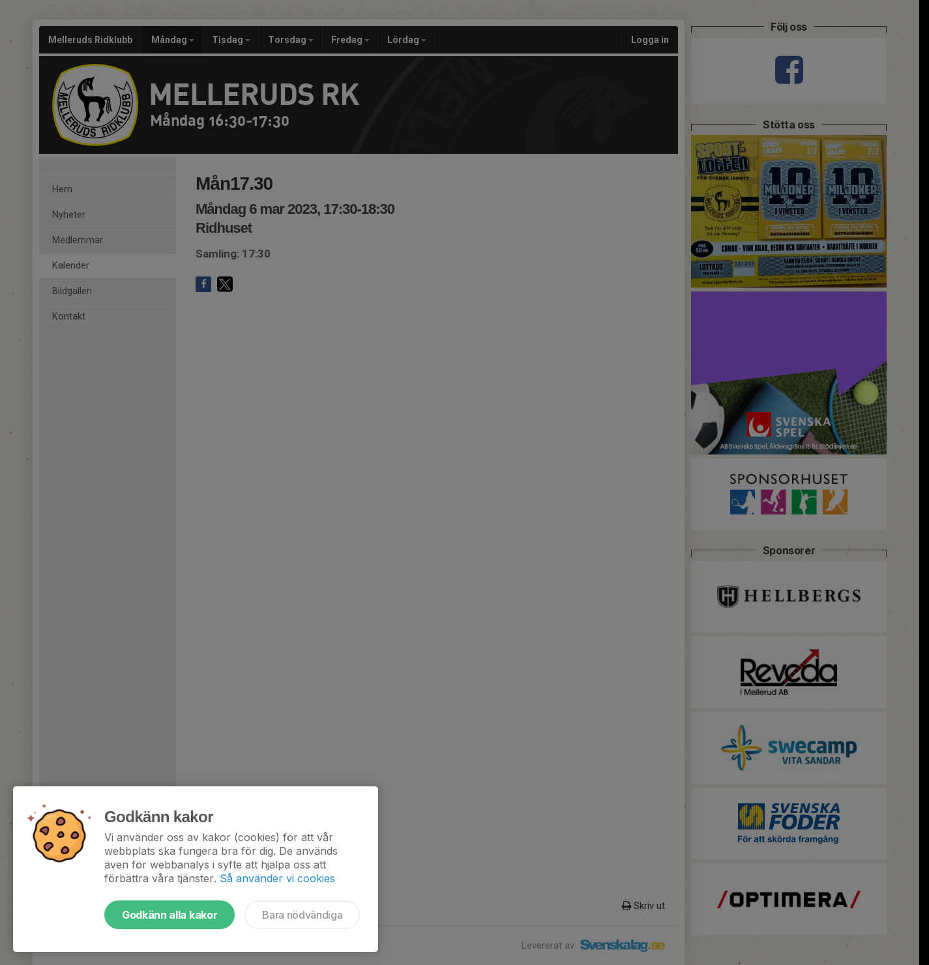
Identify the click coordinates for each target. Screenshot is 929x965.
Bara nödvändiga (302, 914)
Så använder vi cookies (277, 878)
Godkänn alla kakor (169, 914)
